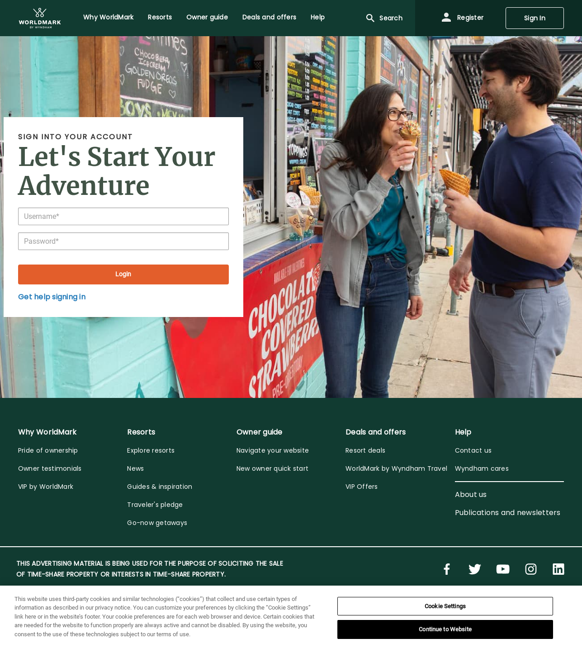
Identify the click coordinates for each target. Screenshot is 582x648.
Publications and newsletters (508, 512)
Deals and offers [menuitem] (269, 17)
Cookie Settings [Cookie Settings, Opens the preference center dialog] (445, 606)
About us (471, 494)
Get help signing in (51, 297)
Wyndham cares (482, 468)
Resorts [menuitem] (160, 17)
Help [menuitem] (318, 17)
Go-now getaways (157, 522)
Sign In (534, 18)
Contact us (473, 450)
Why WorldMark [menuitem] (108, 17)
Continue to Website (445, 629)
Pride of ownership (48, 450)
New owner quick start (272, 468)
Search (383, 18)
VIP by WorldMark (45, 486)
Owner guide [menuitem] (207, 17)
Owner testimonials (50, 468)
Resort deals (365, 450)
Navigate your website (273, 450)
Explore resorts (151, 450)
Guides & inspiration (159, 486)
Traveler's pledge (155, 504)
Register (462, 18)
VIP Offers (361, 486)
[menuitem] (40, 18)
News (135, 468)
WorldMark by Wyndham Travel (396, 468)
